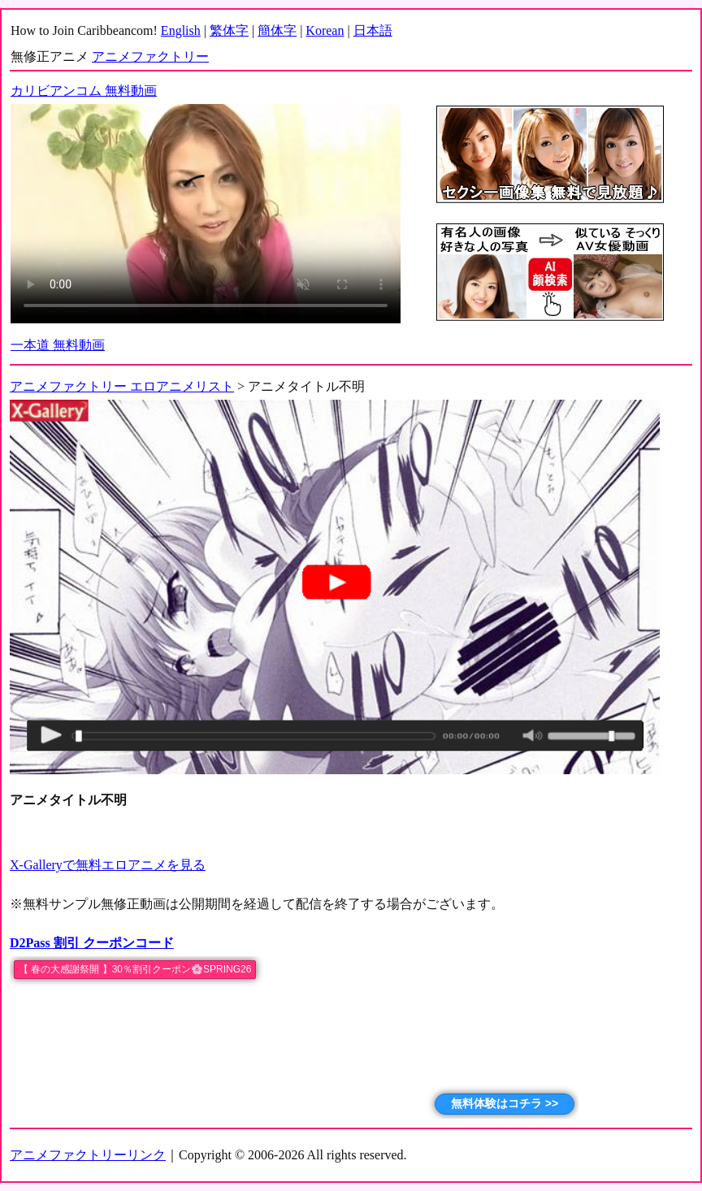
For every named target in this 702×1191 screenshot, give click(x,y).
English (181, 30)
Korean (325, 30)
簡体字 (277, 30)
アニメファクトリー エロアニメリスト (122, 386)
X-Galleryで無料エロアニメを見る (108, 865)
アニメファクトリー (150, 56)
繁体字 (229, 30)
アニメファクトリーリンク (88, 1155)
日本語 (372, 30)
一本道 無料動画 (58, 345)
